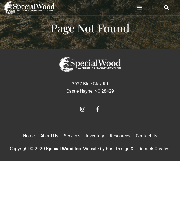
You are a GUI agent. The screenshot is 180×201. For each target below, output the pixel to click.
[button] (139, 7)
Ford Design (118, 148)
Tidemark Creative (152, 148)
